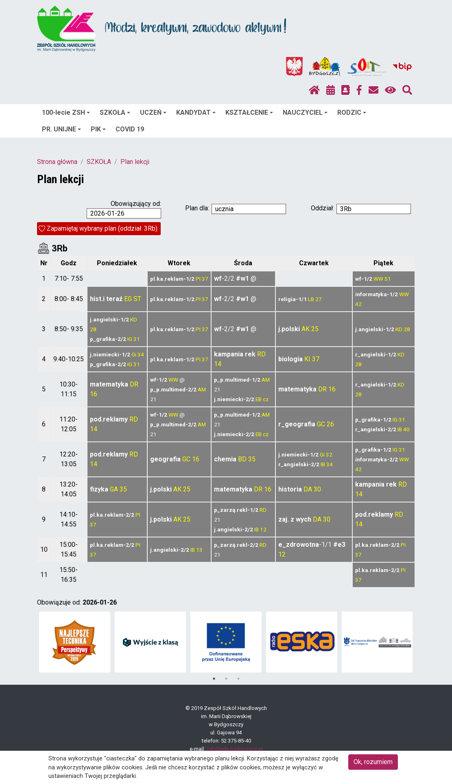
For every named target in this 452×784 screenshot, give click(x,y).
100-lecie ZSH (66, 112)
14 (217, 364)
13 (199, 549)
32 (329, 454)
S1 (387, 278)
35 (251, 459)
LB (311, 299)
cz (266, 399)
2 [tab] (226, 679)
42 (358, 304)
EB (258, 399)
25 (315, 329)
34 (141, 354)
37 (205, 278)
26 (330, 424)
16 (93, 394)
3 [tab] (238, 679)
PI (198, 278)
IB (399, 429)
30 (317, 489)
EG (128, 299)
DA (308, 489)
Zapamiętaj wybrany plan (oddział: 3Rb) (102, 228)
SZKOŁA (115, 112)
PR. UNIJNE (61, 129)
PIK (98, 129)
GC (321, 424)
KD (133, 319)
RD (261, 354)
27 (318, 299)
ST (137, 299)
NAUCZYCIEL (305, 112)
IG (129, 339)
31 (136, 339)
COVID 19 (130, 129)
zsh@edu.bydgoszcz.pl (234, 749)
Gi (133, 354)
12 (263, 529)
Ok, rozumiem (373, 762)
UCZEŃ (153, 112)
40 (406, 429)
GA (114, 489)
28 (93, 329)
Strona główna (57, 162)
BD (242, 459)
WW (378, 278)
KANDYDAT (196, 112)
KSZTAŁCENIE (249, 112)
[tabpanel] (74, 642)
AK (305, 329)
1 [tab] (214, 679)
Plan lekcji (134, 162)
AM (202, 389)
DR (134, 384)
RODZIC (351, 112)
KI (307, 359)
